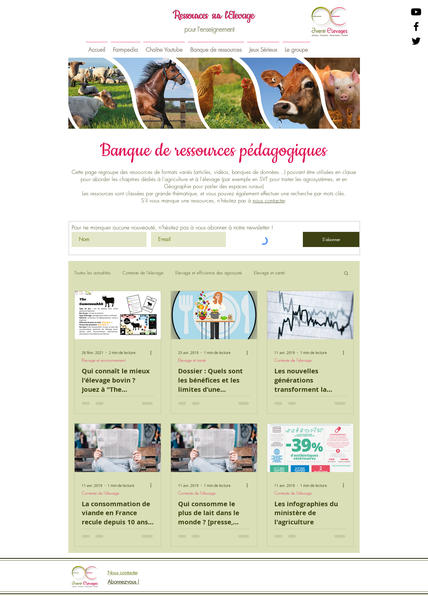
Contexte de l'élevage (142, 273)
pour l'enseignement (210, 29)
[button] (125, 47)
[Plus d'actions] (152, 352)
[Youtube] (416, 12)
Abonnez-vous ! (123, 581)
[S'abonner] (331, 239)
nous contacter (269, 200)
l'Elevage (239, 15)
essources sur (200, 15)
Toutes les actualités (92, 273)
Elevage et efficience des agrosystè (208, 273)
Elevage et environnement (103, 360)
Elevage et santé (269, 273)
